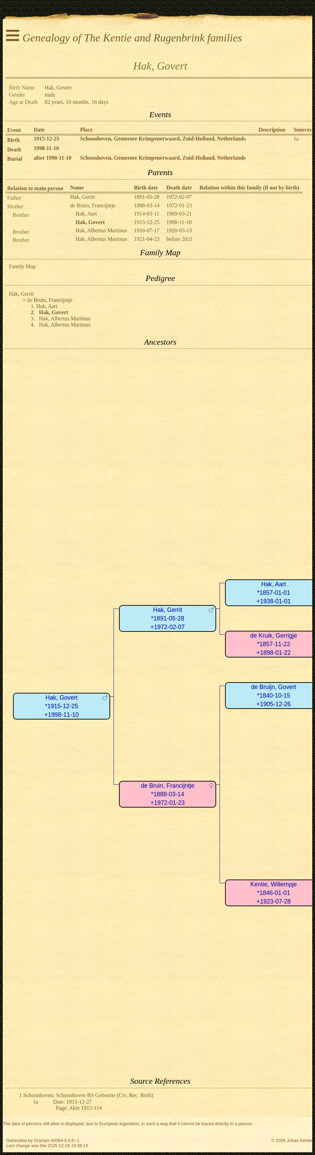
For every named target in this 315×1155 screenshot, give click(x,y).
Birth (13, 140)
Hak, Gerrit (82, 197)
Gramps (42, 1140)
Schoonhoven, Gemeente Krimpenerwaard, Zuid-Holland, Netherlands (163, 139)
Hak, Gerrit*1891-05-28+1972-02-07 (167, 618)
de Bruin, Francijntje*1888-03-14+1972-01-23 (167, 794)
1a (296, 139)
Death (14, 149)
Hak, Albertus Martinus (101, 230)
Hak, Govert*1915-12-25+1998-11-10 (61, 706)
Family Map (22, 266)
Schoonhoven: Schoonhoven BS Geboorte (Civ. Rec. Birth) (88, 1095)
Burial (14, 159)
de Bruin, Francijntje (93, 205)
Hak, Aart (86, 214)
